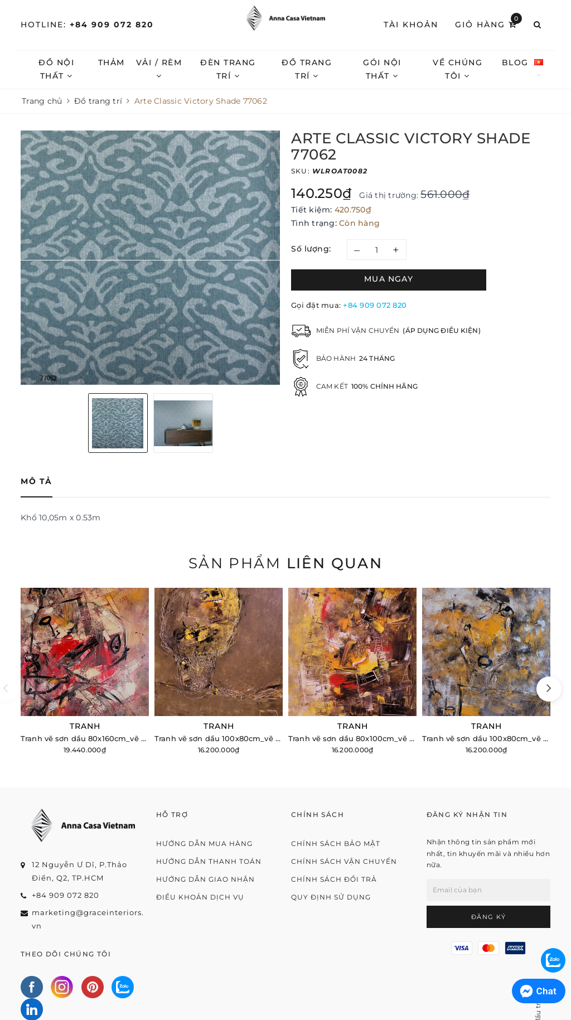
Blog (515, 62)
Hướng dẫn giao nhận (205, 879)
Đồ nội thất (56, 69)
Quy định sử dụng (331, 897)
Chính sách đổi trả (334, 879)
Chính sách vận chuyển (344, 861)
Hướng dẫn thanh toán (209, 861)
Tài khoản (411, 25)
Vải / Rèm (159, 68)
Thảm (111, 62)
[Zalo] (123, 987)
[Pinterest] (92, 987)
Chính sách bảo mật (335, 843)
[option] (150, 257)
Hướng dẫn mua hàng (204, 843)
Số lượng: (311, 249)
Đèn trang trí (228, 69)
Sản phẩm (285, 563)
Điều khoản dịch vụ (200, 897)
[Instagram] (62, 987)
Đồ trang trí (307, 69)
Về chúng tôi (457, 69)
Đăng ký (488, 917)
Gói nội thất (382, 69)
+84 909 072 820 (112, 25)
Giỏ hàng (488, 24)
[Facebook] (32, 987)
